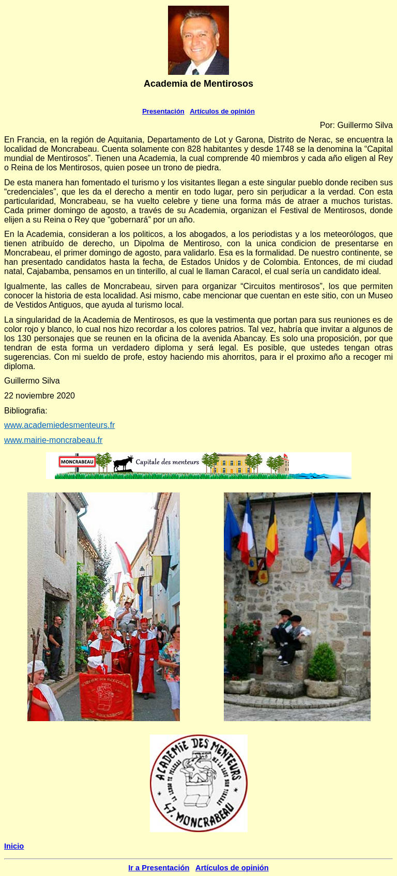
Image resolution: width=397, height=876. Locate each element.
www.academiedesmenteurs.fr (59, 425)
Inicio (14, 846)
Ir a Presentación (158, 868)
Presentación (163, 111)
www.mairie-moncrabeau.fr (53, 440)
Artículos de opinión (222, 111)
